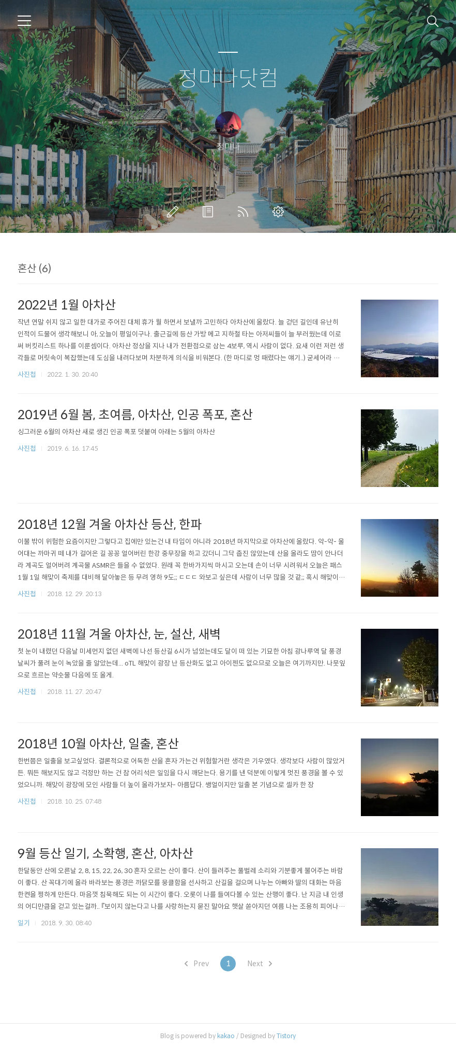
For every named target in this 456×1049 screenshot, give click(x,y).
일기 (24, 923)
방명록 (209, 211)
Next (259, 963)
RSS (245, 211)
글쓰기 (174, 211)
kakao (226, 1036)
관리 (280, 211)
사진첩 (27, 374)
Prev (197, 963)
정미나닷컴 (228, 79)
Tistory (286, 1036)
